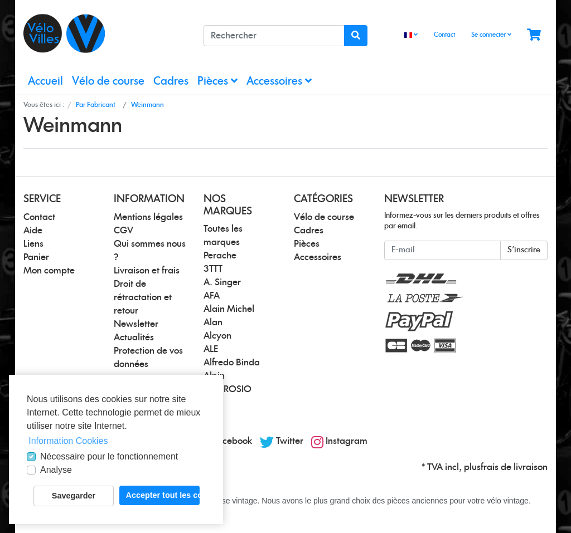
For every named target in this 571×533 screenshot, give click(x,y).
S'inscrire (523, 250)
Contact (444, 35)
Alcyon (217, 335)
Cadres (170, 81)
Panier (36, 257)
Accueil (45, 81)
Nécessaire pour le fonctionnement (109, 456)
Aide (32, 230)
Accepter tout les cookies (163, 495)
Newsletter (136, 324)
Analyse (56, 470)
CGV (123, 230)
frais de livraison (514, 467)
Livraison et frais (147, 270)
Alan (213, 322)
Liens (33, 243)
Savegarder (73, 495)
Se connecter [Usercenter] (491, 34)
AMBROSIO (227, 389)
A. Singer (222, 282)
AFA (212, 295)
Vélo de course (108, 81)
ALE (211, 349)
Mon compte (49, 270)
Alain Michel (229, 309)
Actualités (134, 337)
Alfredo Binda (232, 362)
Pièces (217, 81)
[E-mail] (442, 250)
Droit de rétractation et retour (143, 297)
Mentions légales (148, 217)
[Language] (411, 35)
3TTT (213, 269)
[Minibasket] (534, 35)
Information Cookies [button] (68, 441)
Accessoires (279, 81)
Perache (220, 255)
